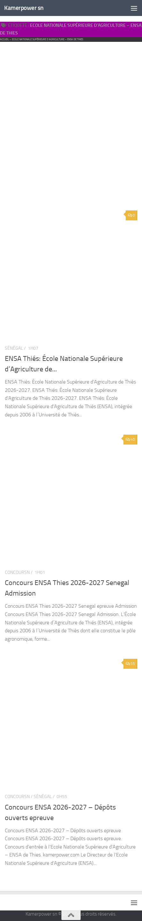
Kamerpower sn (23, 7)
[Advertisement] (71, 111)
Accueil (4, 39)
